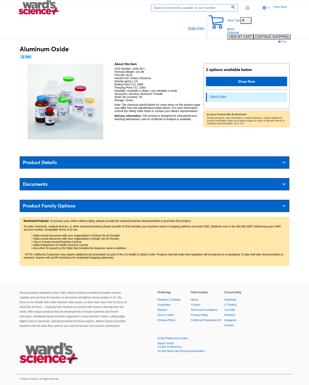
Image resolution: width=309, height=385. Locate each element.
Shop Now (246, 81)
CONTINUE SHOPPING (272, 36)
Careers (229, 325)
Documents (154, 184)
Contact (195, 304)
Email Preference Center (172, 338)
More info (239, 123)
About (194, 299)
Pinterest (229, 315)
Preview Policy (166, 320)
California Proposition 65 (206, 320)
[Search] (191, 7)
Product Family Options (154, 206)
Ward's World (165, 343)
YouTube (229, 309)
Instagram (230, 320)
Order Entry (196, 28)
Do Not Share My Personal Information (181, 351)
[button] (247, 8)
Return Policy (218, 96)
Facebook (230, 299)
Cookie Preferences (169, 346)
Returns (162, 309)
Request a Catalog (168, 299)
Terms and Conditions (204, 309)
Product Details (154, 162)
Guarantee (163, 304)
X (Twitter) (230, 304)
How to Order (165, 315)
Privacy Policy (199, 315)
